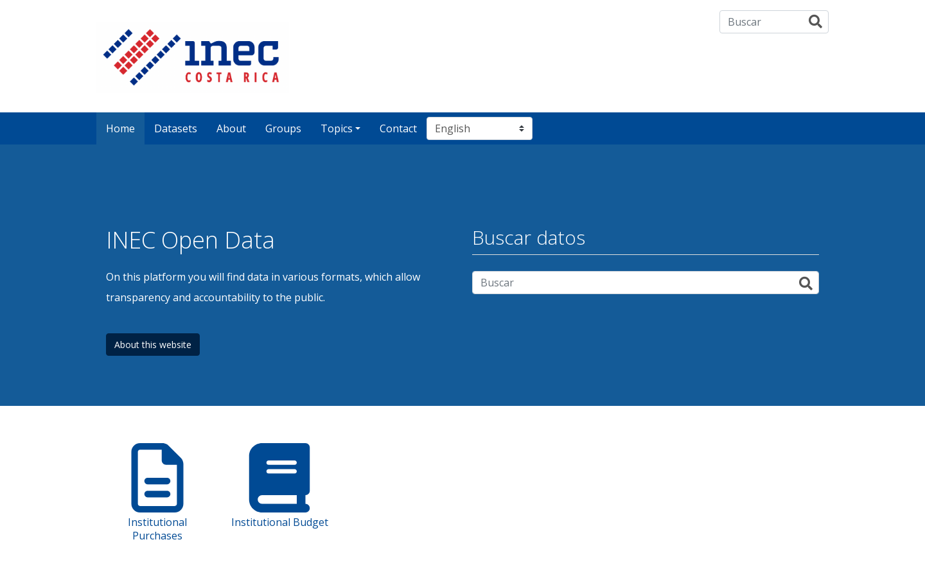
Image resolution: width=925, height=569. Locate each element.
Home (120, 128)
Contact (398, 128)
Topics (337, 128)
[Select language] (480, 128)
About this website (152, 344)
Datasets (175, 128)
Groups (283, 128)
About (231, 128)
